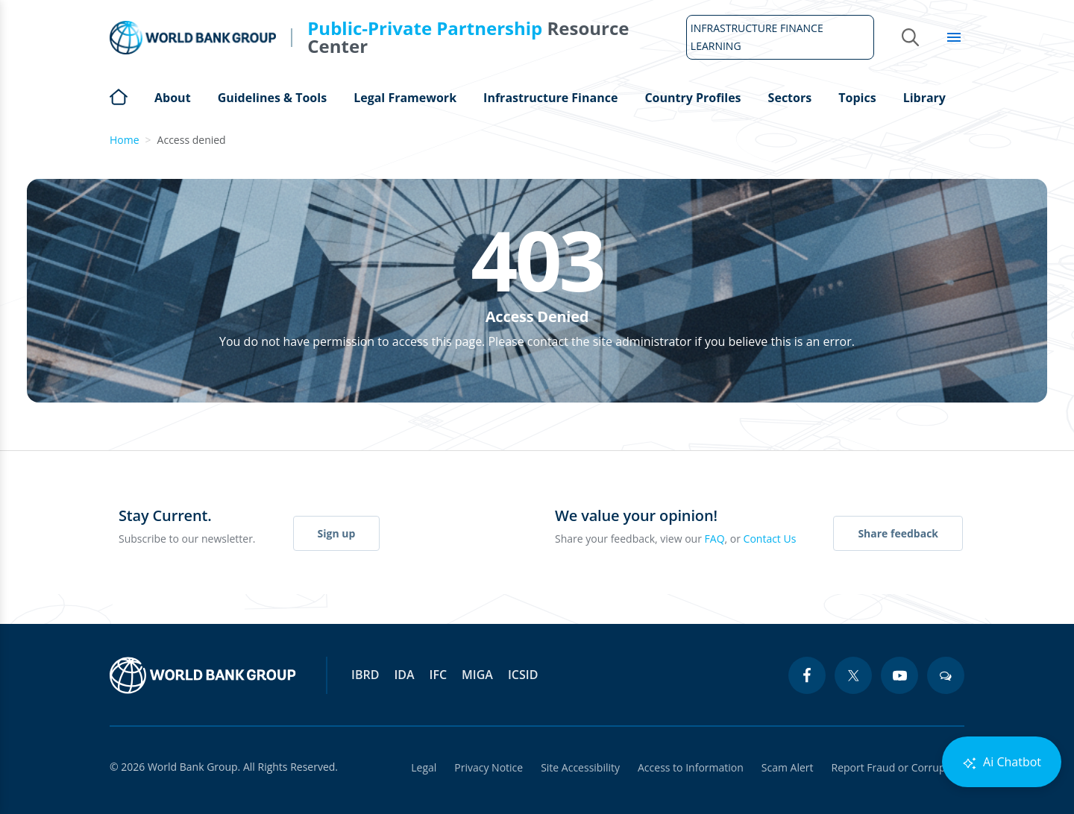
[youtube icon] (899, 675)
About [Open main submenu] (172, 97)
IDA (404, 674)
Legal (423, 767)
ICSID (523, 674)
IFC (439, 674)
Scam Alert (787, 767)
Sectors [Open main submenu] (790, 97)
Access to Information (691, 767)
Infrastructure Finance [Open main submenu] (550, 97)
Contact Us (770, 538)
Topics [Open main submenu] (857, 97)
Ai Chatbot (1001, 762)
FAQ (715, 538)
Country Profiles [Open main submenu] (692, 97)
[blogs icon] (945, 675)
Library (924, 97)
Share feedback (898, 533)
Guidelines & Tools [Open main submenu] (272, 97)
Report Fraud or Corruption (898, 767)
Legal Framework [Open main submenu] (405, 97)
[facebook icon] (807, 675)
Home (119, 95)
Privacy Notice (488, 767)
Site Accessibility (580, 767)
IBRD (365, 674)
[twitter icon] (853, 675)
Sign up (337, 533)
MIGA (477, 674)
